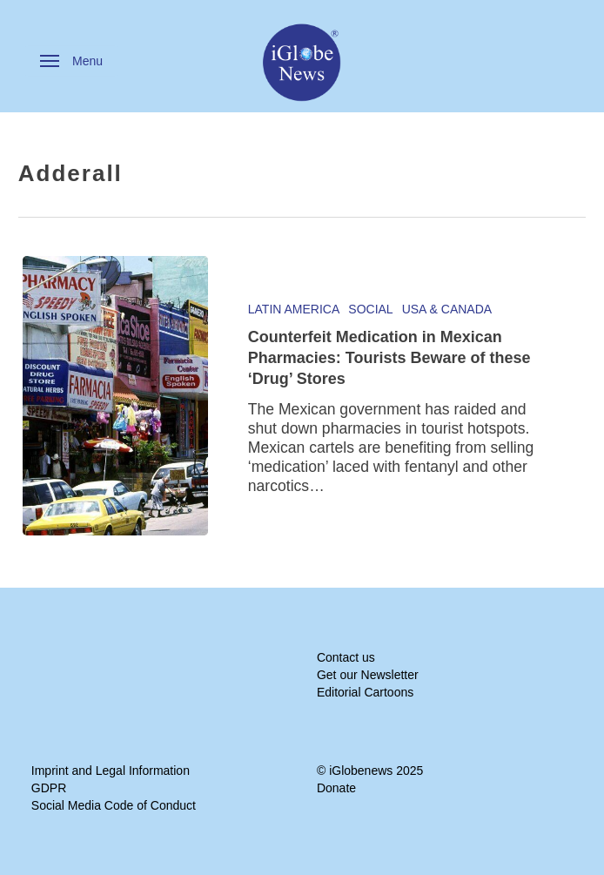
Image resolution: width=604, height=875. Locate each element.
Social (370, 309)
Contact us (346, 657)
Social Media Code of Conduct (113, 805)
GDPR (48, 788)
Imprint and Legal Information (110, 770)
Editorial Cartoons (365, 692)
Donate (336, 788)
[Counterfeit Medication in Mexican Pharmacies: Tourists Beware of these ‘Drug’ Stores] (116, 395)
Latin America (294, 309)
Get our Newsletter (368, 675)
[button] (71, 61)
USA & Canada (447, 309)
